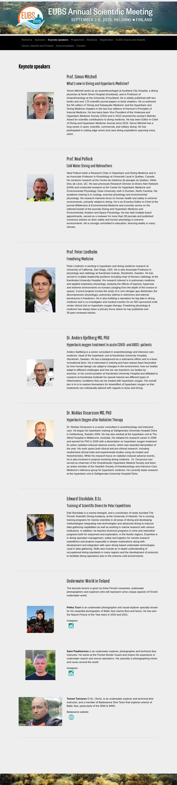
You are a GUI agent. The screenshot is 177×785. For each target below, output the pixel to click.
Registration (106, 39)
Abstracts (92, 39)
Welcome (26, 39)
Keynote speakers (58, 39)
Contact (81, 45)
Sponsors (40, 39)
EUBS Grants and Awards (130, 39)
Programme (77, 39)
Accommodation (65, 45)
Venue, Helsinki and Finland (37, 45)
